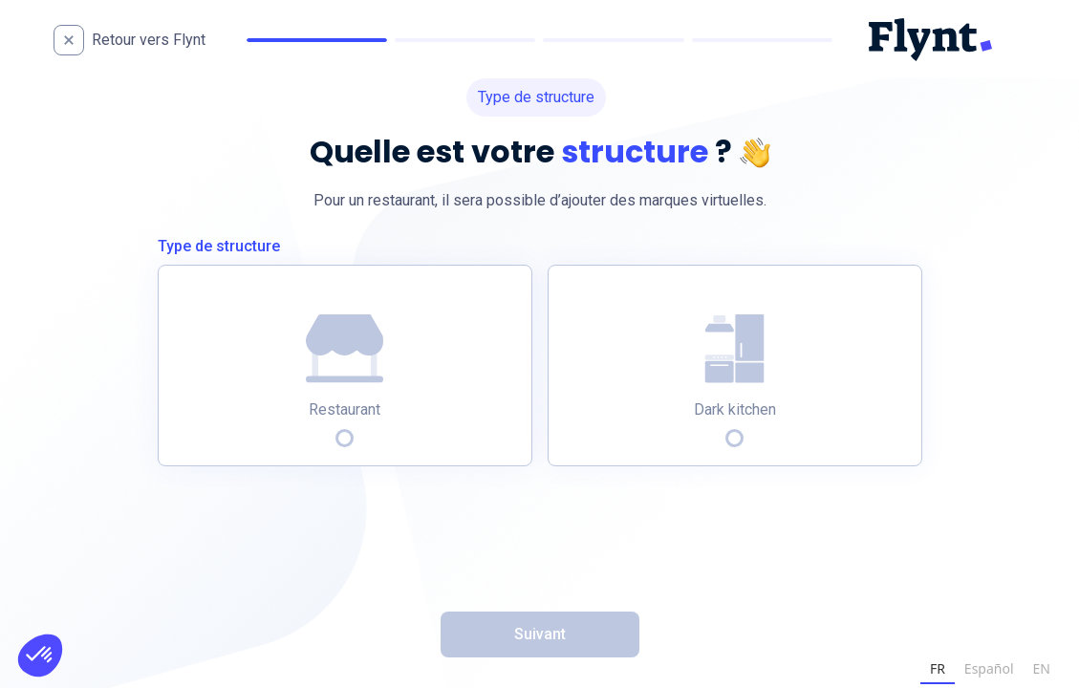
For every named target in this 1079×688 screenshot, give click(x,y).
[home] (148, 40)
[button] (40, 655)
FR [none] (937, 668)
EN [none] (1041, 668)
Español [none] (989, 668)
